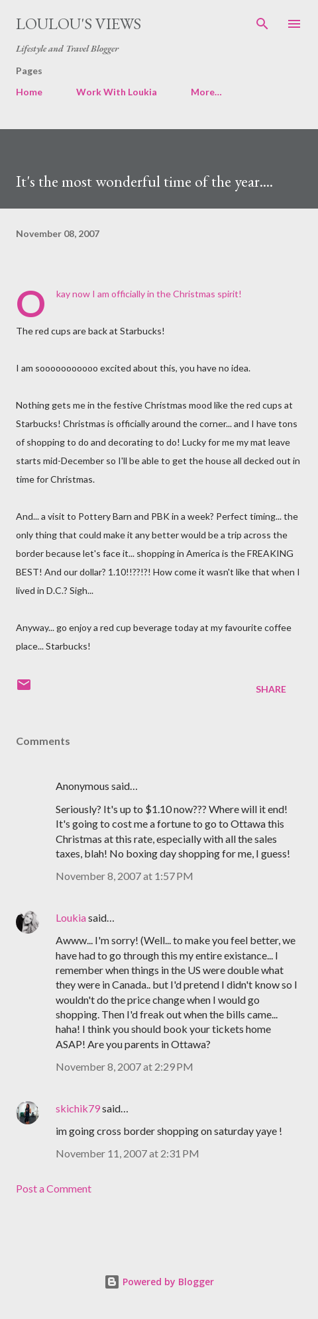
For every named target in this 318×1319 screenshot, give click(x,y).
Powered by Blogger (159, 1281)
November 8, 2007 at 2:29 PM (124, 1066)
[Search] (262, 24)
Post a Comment (53, 1188)
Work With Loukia (116, 91)
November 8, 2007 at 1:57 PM (124, 875)
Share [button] (271, 689)
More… (206, 91)
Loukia (71, 917)
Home (29, 91)
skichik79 (78, 1108)
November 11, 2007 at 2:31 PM (127, 1153)
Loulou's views (78, 23)
